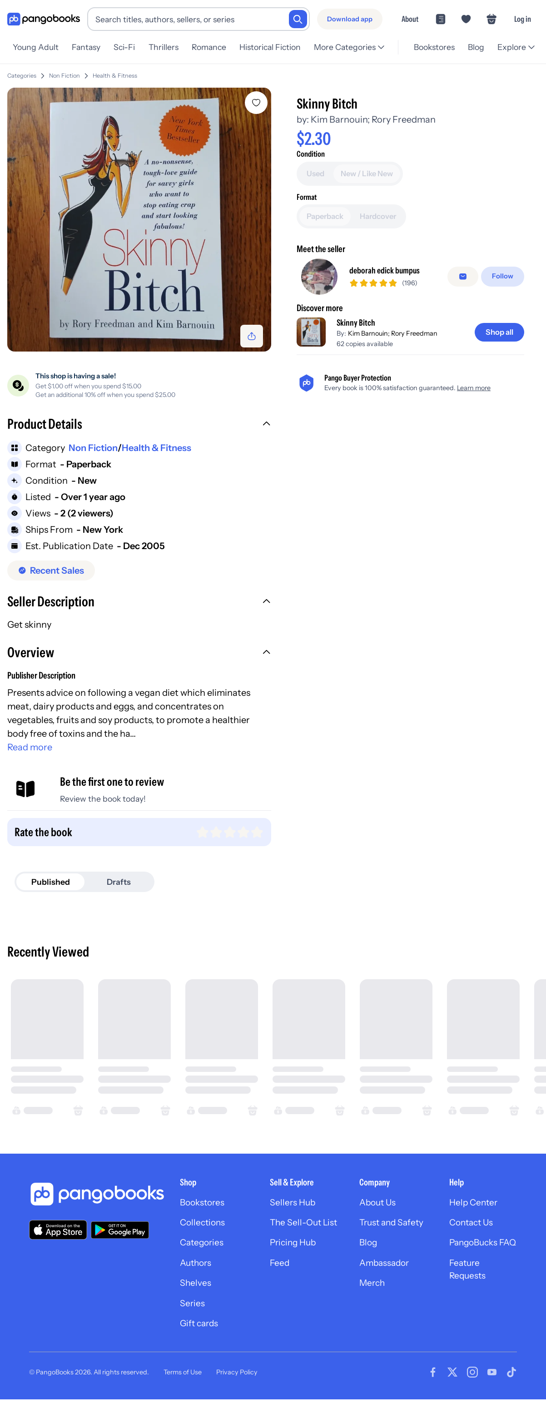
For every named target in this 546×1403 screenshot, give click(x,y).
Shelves (196, 1288)
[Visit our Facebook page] (432, 1379)
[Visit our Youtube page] (491, 1379)
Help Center (474, 1205)
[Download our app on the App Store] (58, 1231)
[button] (140, 427)
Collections (204, 1225)
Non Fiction (64, 75)
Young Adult (36, 47)
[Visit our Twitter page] (452, 1379)
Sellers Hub (293, 1205)
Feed (280, 1281)
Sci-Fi (127, 47)
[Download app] (349, 19)
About (410, 19)
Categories (21, 75)
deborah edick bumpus (387, 272)
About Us (378, 1205)
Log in (522, 19)
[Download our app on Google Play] (120, 1231)
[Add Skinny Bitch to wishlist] (258, 102)
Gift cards (200, 1330)
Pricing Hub (294, 1260)
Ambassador (385, 1281)
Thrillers (168, 47)
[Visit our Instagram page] (472, 1379)
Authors (197, 1267)
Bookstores (431, 47)
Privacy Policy (237, 1379)
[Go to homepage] (43, 19)
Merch (373, 1302)
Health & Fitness (115, 75)
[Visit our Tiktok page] (511, 1379)
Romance (215, 47)
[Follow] (503, 278)
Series (192, 1309)
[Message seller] (464, 278)
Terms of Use (183, 1379)
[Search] (298, 19)
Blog (475, 47)
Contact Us (472, 1225)
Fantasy (87, 47)
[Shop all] (498, 333)
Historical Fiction (277, 47)
